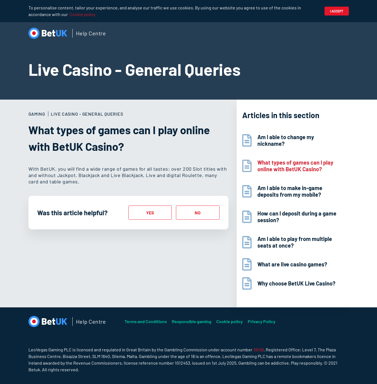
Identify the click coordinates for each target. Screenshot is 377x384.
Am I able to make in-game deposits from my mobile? (289, 191)
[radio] (150, 213)
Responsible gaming (191, 321)
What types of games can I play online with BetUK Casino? (295, 165)
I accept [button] (336, 11)
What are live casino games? (292, 264)
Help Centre (91, 33)
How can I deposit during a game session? (296, 216)
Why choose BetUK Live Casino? (296, 283)
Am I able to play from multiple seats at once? (294, 242)
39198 (258, 349)
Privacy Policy (261, 321)
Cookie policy (82, 14)
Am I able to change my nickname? (285, 140)
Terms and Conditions (146, 321)
